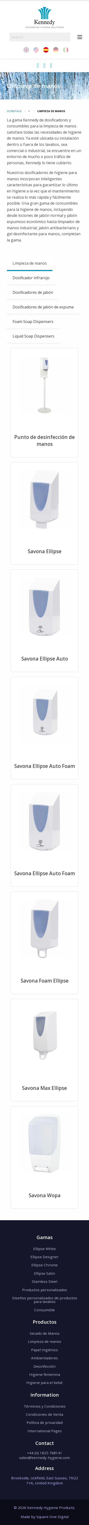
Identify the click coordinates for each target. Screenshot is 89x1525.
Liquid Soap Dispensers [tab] (33, 336)
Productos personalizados (44, 1289)
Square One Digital (52, 1516)
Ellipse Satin (44, 1273)
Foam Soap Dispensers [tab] (33, 321)
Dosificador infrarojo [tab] (31, 277)
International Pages (45, 1430)
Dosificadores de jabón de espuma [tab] (43, 307)
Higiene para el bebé (44, 1382)
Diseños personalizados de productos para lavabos (44, 1299)
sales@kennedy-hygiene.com (44, 1457)
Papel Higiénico (44, 1349)
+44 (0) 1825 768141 (44, 1452)
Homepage (14, 111)
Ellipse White (44, 1248)
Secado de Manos (45, 1333)
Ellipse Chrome (44, 1265)
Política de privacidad (45, 1422)
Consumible (44, 1309)
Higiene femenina (44, 1374)
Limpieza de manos (44, 1341)
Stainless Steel (44, 1281)
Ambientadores (44, 1358)
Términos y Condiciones (45, 1406)
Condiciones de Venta (44, 1414)
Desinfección (44, 1366)
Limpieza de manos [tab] (30, 263)
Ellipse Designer (44, 1256)
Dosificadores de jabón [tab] (33, 292)
